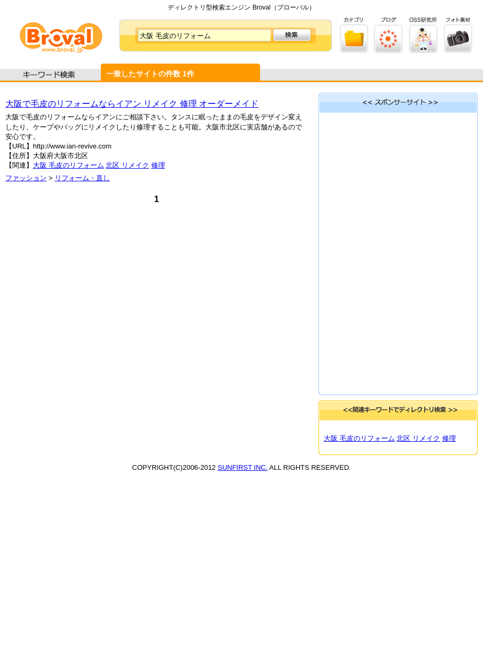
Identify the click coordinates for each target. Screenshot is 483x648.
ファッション (26, 178)
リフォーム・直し (82, 178)
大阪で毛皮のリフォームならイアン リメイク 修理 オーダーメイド (131, 103)
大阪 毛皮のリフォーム (68, 165)
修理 (158, 165)
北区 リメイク (127, 165)
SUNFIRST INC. (243, 467)
